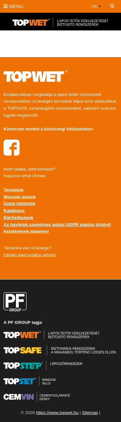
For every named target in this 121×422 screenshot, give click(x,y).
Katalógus (14, 210)
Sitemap (90, 412)
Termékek (13, 189)
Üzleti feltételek (19, 203)
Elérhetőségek (18, 217)
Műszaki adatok (20, 196)
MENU (13, 6)
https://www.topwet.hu (57, 412)
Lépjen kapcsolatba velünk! (30, 254)
